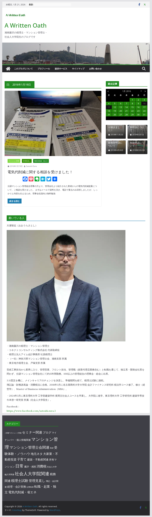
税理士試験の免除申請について (137, 142)
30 (138, 114)
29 (132, 114)
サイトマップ (78, 68)
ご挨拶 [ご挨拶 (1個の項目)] (7, 433)
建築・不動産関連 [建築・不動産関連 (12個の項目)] (38, 459)
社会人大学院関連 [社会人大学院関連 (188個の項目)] (32, 474)
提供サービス (61, 68)
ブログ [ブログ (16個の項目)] (47, 432)
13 (120, 107)
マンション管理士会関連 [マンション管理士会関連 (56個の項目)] (29, 447)
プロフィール (44, 68)
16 (138, 107)
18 (109, 110)
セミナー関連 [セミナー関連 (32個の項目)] (32, 432)
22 (132, 110)
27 (120, 114)
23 (138, 110)
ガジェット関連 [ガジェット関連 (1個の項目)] (16, 433)
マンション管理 (14, 161)
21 (126, 110)
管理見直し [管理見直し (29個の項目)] (37, 480)
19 (115, 110)
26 (115, 114)
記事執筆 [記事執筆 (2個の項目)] (30, 487)
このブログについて (23, 68)
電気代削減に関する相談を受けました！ (40, 171)
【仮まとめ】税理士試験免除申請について (137, 126)
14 (126, 107)
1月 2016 (126, 91)
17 (144, 107)
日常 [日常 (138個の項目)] (19, 466)
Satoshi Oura (31, 166)
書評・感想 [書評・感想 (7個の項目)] (30, 466)
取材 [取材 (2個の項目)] (52, 448)
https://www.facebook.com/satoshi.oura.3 (31, 410)
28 (126, 114)
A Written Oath (26, 25)
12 (115, 107)
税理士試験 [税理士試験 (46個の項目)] (19, 480)
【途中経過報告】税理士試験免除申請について (115, 141)
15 (132, 107)
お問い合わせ (95, 68)
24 (144, 110)
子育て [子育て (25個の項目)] (22, 459)
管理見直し (26, 161)
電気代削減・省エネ (41, 161)
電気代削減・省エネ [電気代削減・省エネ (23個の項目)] (22, 492)
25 (109, 114)
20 (120, 110)
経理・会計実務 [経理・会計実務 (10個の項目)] (16, 486)
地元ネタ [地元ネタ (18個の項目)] (37, 454)
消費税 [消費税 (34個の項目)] (41, 466)
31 (144, 114)
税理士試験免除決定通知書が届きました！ (115, 126)
